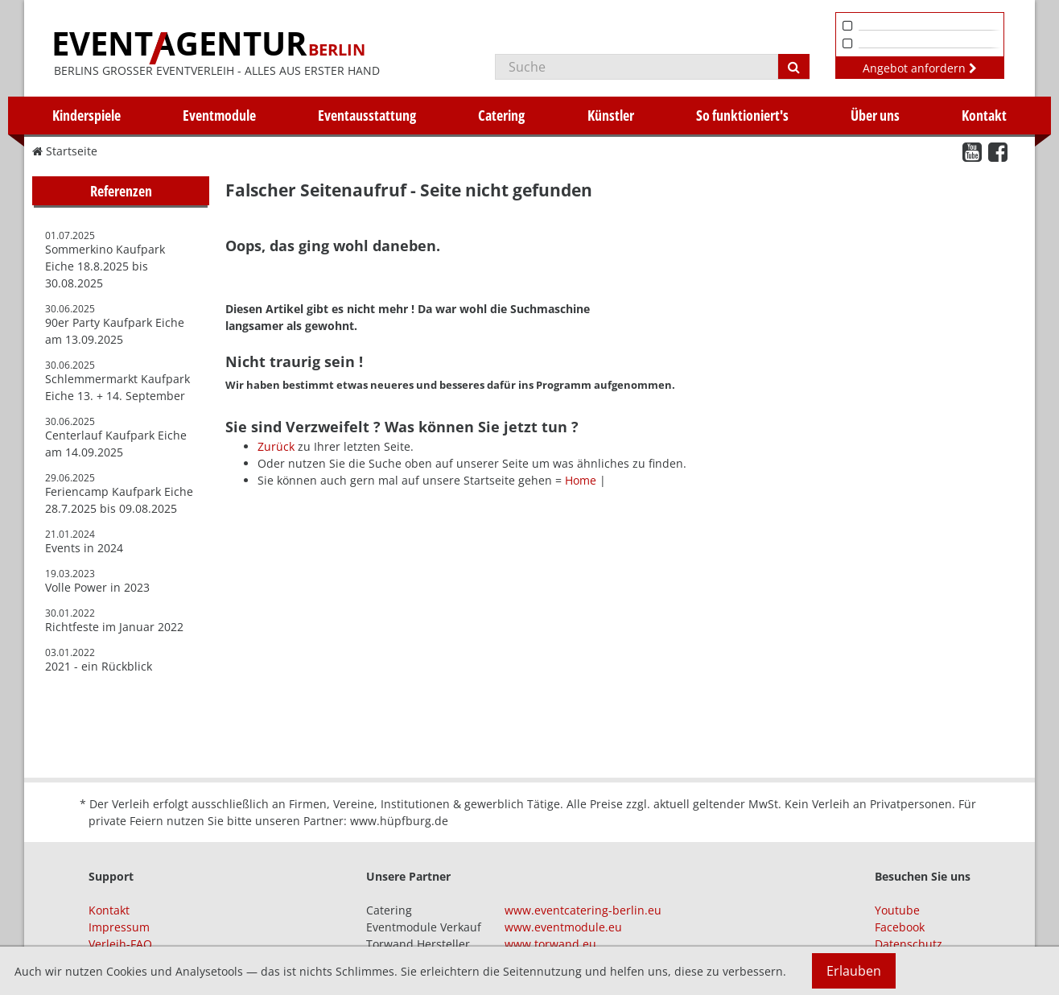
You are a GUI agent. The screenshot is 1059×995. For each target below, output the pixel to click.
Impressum (119, 927)
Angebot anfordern (920, 68)
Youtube (897, 910)
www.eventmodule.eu (563, 927)
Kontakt (984, 115)
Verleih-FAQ (120, 944)
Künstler (610, 115)
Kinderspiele (86, 115)
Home (580, 480)
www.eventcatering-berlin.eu (583, 910)
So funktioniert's (742, 115)
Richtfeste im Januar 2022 (114, 626)
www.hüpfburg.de (399, 820)
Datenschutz (908, 944)
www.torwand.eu (550, 944)
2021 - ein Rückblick (98, 666)
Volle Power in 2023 (97, 587)
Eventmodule (219, 115)
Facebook (900, 927)
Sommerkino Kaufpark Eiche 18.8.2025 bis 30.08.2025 (105, 266)
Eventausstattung (367, 115)
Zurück (276, 446)
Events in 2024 (84, 547)
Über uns (875, 115)
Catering (501, 115)
